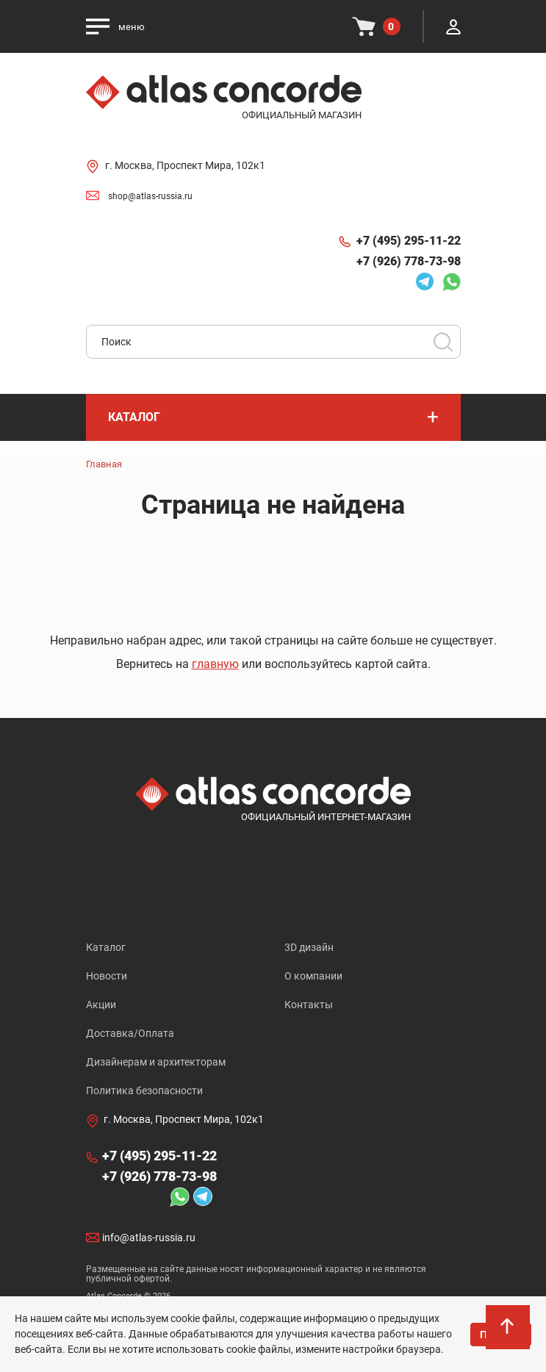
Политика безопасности (144, 1090)
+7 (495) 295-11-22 (408, 241)
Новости (106, 976)
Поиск (443, 341)
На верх (508, 1335)
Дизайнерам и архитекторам (156, 1062)
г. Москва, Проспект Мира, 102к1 (185, 165)
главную (215, 664)
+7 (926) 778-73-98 (408, 261)
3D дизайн (309, 947)
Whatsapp (451, 281)
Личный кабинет (453, 26)
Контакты (308, 1004)
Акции (101, 1004)
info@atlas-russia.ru (148, 1237)
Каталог (106, 947)
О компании (313, 976)
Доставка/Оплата (130, 1033)
